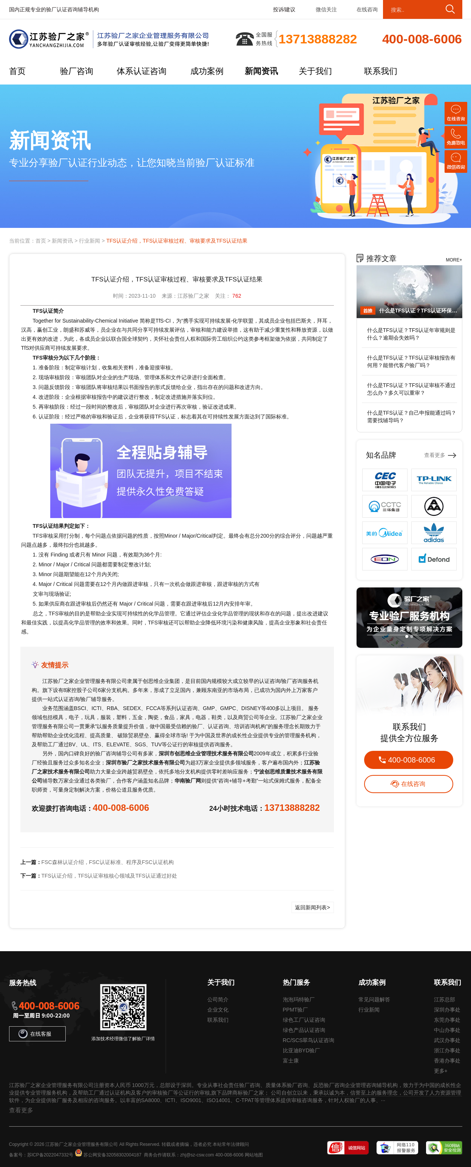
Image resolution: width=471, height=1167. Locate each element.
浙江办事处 (447, 1050)
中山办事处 (447, 1030)
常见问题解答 (374, 999)
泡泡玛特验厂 (299, 999)
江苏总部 (444, 999)
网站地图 (254, 1155)
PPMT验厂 (295, 1010)
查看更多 (434, 455)
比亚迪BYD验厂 (301, 1050)
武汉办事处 (447, 1040)
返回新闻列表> (312, 907)
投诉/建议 (284, 9)
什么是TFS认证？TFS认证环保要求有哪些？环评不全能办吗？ (419, 311)
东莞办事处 (447, 1020)
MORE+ (454, 260)
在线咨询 (367, 9)
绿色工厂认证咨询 (304, 1020)
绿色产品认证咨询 (304, 1030)
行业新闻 (89, 241)
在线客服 (35, 1033)
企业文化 (218, 1010)
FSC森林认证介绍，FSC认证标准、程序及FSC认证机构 (108, 862)
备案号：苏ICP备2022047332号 (41, 1155)
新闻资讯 (261, 71)
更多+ (441, 1071)
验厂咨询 (76, 71)
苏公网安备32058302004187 (112, 1155)
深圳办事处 (447, 1010)
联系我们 (380, 71)
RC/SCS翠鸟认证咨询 (309, 1040)
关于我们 (315, 71)
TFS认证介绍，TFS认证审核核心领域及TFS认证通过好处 (109, 876)
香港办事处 (447, 1061)
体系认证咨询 (142, 71)
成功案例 (207, 71)
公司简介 (218, 999)
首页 (17, 71)
